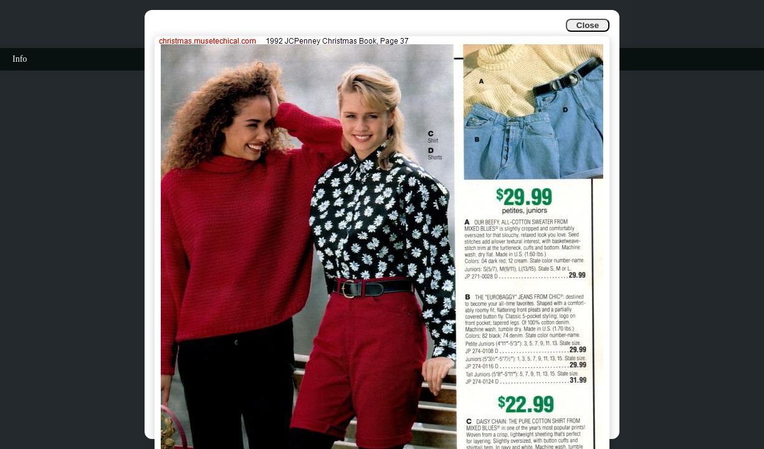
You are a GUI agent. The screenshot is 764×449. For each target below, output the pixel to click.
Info (19, 59)
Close (587, 25)
